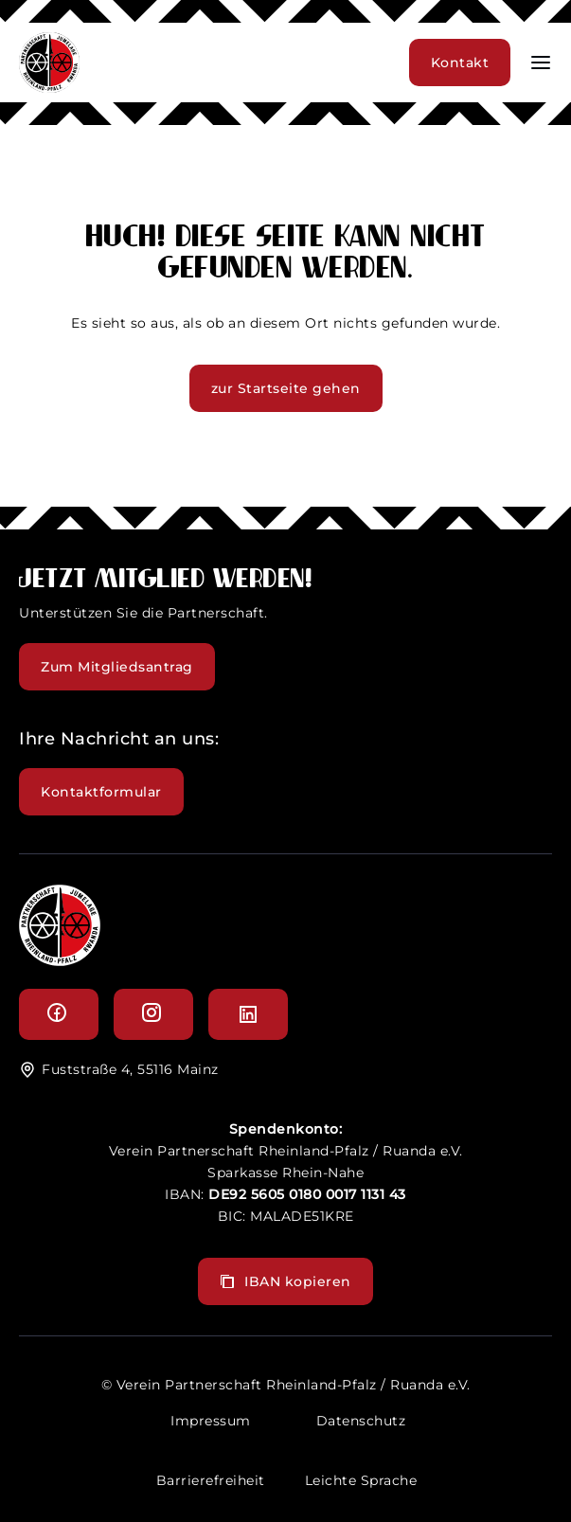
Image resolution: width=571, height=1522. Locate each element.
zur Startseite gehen (286, 388)
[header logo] (49, 88)
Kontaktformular (101, 791)
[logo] (59, 961)
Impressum (210, 1420)
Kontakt (460, 62)
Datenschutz (361, 1420)
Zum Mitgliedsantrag (117, 666)
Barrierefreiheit (210, 1480)
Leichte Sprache (361, 1480)
